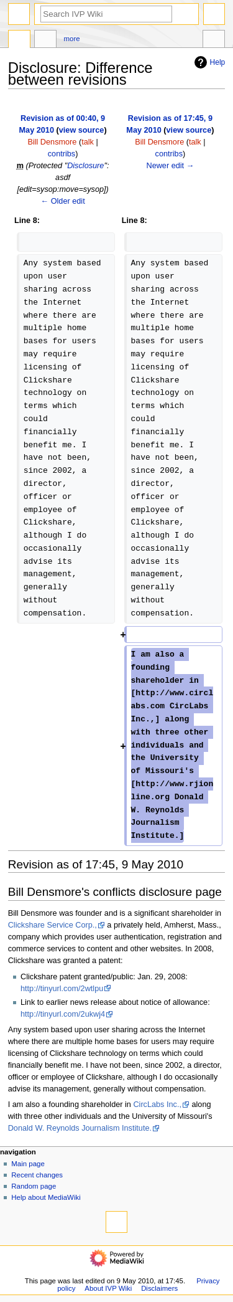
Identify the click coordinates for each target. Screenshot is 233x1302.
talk (87, 142)
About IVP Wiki (108, 1288)
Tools (213, 40)
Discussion (45, 40)
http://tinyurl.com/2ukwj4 (63, 1014)
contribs (61, 154)
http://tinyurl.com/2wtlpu (62, 988)
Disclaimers (159, 1288)
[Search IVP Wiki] (106, 14)
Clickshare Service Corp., (52, 925)
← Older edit (62, 201)
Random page (33, 1186)
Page (19, 40)
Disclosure (85, 165)
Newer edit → (170, 165)
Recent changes (37, 1175)
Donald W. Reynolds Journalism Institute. (80, 1128)
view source (81, 130)
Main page (28, 1163)
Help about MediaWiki (45, 1197)
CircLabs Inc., (157, 1104)
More (72, 38)
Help (208, 62)
